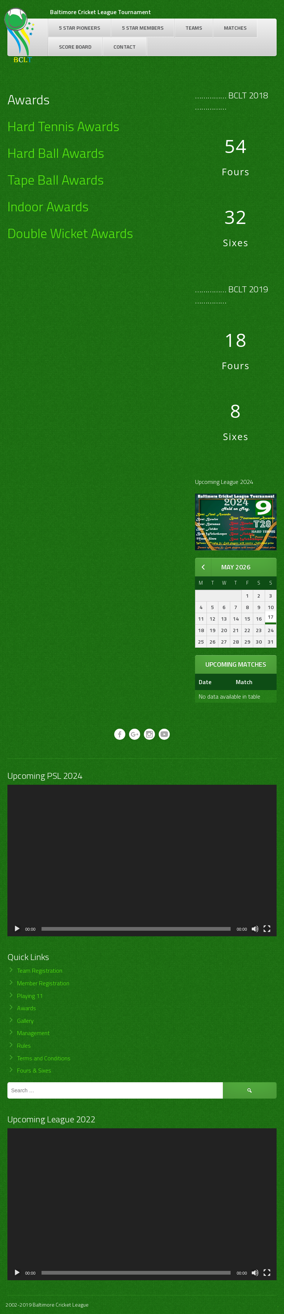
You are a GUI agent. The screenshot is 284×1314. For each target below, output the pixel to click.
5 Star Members (143, 28)
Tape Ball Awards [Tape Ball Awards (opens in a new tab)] (55, 179)
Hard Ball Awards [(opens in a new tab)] (55, 153)
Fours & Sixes (34, 1070)
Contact (124, 47)
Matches (235, 28)
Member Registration (43, 983)
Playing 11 (30, 995)
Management (33, 1032)
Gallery (25, 1020)
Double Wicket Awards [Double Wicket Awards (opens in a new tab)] (70, 233)
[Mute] (255, 929)
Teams (193, 28)
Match (244, 681)
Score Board (75, 47)
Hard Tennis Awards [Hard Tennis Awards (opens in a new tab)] (63, 126)
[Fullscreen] (267, 929)
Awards (26, 1008)
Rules (24, 1045)
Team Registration (39, 970)
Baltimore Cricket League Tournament (100, 11)
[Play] (17, 929)
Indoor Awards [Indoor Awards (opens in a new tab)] (48, 206)
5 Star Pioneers (79, 28)
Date (205, 681)
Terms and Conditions (43, 1058)
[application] (142, 860)
